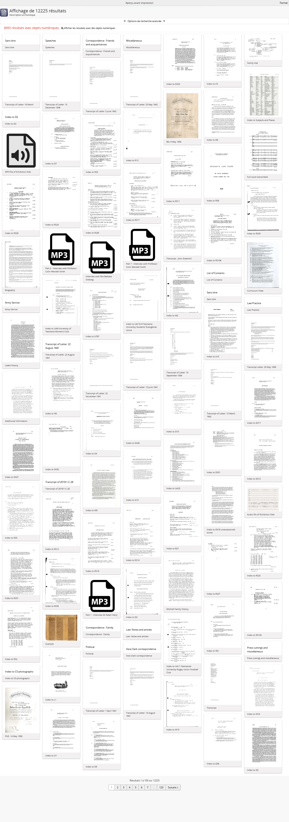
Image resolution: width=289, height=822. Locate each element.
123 (161, 787)
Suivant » (173, 787)
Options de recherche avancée (144, 21)
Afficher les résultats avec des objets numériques (88, 28)
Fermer (284, 3)
